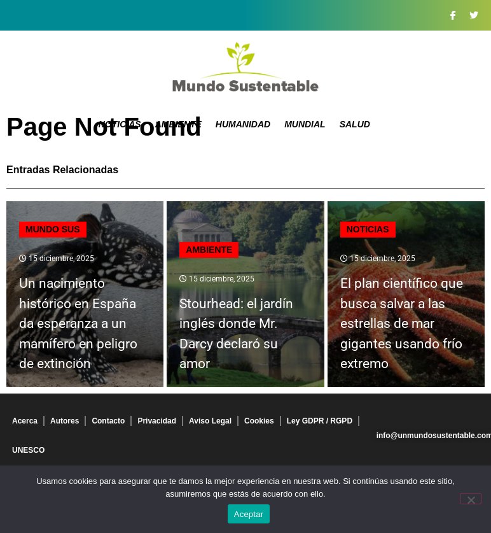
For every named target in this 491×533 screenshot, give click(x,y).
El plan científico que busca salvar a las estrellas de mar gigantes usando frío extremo (401, 323)
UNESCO (28, 450)
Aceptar (249, 514)
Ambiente (178, 124)
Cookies (259, 420)
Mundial (305, 124)
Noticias (120, 124)
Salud (355, 124)
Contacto (108, 420)
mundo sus (52, 229)
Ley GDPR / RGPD (319, 420)
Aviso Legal (210, 420)
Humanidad (243, 124)
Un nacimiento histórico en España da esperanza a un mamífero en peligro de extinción (78, 323)
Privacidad (156, 420)
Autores (64, 420)
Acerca (25, 420)
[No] (470, 498)
